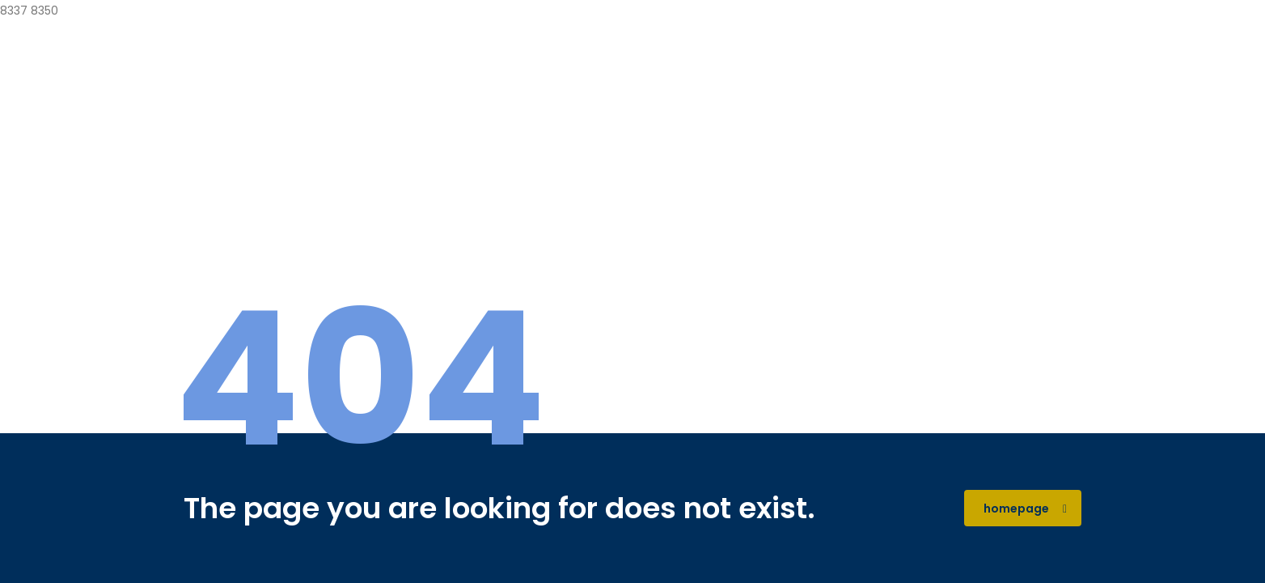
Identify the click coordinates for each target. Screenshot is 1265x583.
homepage (1025, 508)
